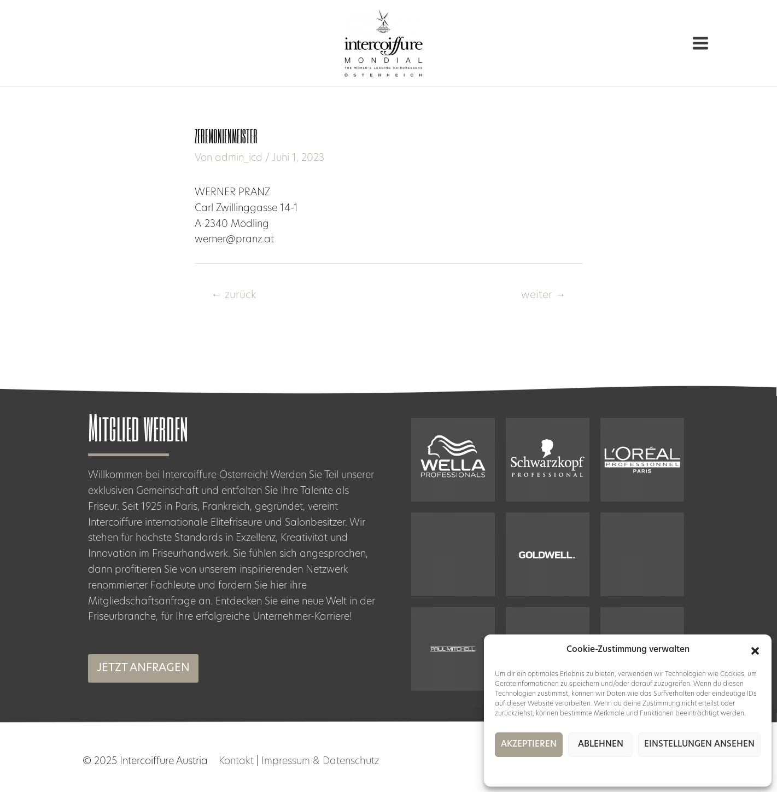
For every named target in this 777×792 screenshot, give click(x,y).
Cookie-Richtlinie (589, 770)
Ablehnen (600, 745)
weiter (543, 295)
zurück (233, 295)
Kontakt (236, 761)
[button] (755, 650)
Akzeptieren (529, 745)
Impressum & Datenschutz (320, 761)
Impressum (636, 770)
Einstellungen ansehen (699, 745)
